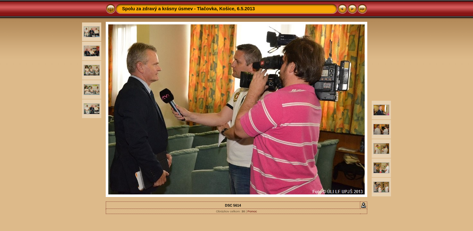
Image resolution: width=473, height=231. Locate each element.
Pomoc (252, 211)
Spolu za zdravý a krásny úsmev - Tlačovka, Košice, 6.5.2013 (188, 8)
